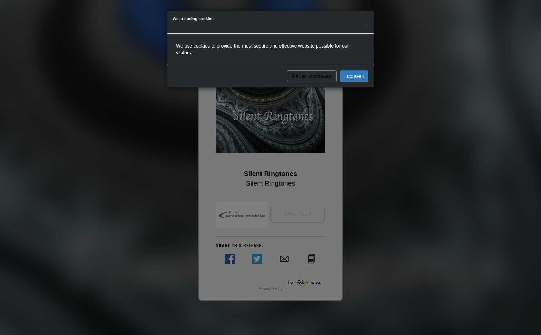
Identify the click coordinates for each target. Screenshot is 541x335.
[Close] (366, 24)
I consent (354, 76)
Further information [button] (312, 76)
